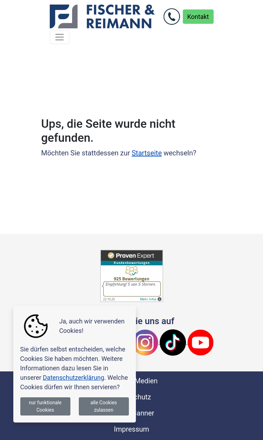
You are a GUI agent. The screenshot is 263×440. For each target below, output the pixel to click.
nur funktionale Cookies (45, 406)
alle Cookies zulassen (103, 406)
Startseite (147, 153)
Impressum (131, 429)
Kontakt (198, 16)
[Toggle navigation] (59, 37)
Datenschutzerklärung (73, 377)
